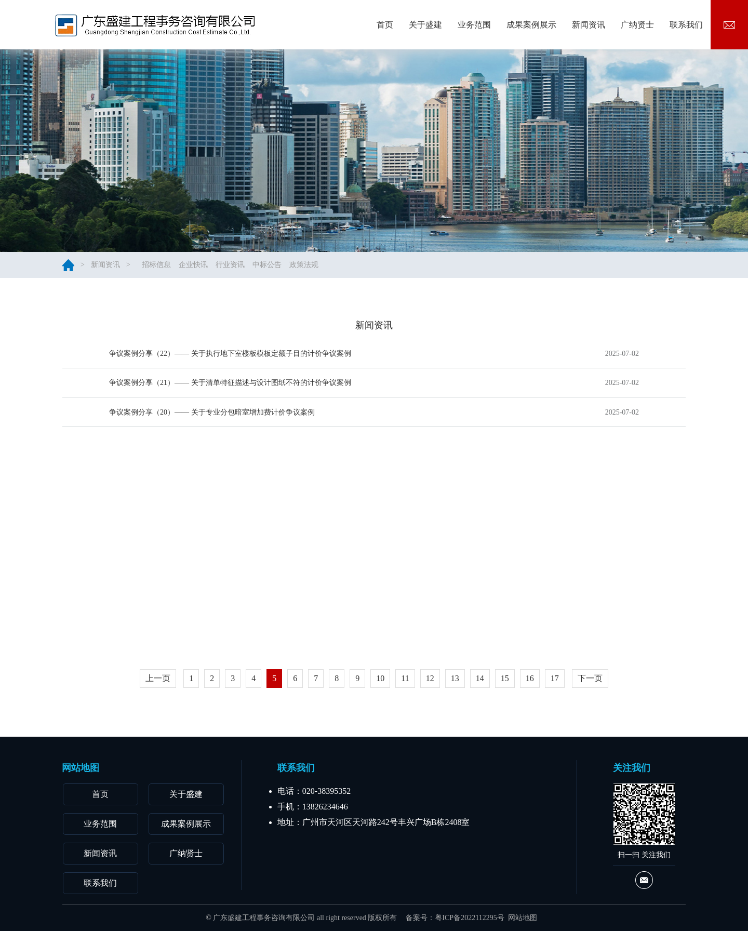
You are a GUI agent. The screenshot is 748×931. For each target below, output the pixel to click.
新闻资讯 (105, 265)
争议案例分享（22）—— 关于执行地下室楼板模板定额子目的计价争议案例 (230, 353)
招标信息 (156, 265)
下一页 (590, 678)
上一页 (157, 678)
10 (380, 678)
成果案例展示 (186, 823)
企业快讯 (193, 265)
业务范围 (100, 823)
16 (530, 678)
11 (405, 678)
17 (555, 678)
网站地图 (522, 918)
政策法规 (303, 265)
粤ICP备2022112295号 (469, 918)
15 (505, 678)
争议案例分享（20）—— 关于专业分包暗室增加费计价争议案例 (212, 421)
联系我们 (100, 883)
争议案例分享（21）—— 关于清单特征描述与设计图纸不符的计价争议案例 (230, 385)
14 (480, 678)
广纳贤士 (186, 853)
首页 (100, 794)
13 (455, 678)
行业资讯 (230, 265)
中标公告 (267, 265)
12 (430, 678)
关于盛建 (186, 794)
